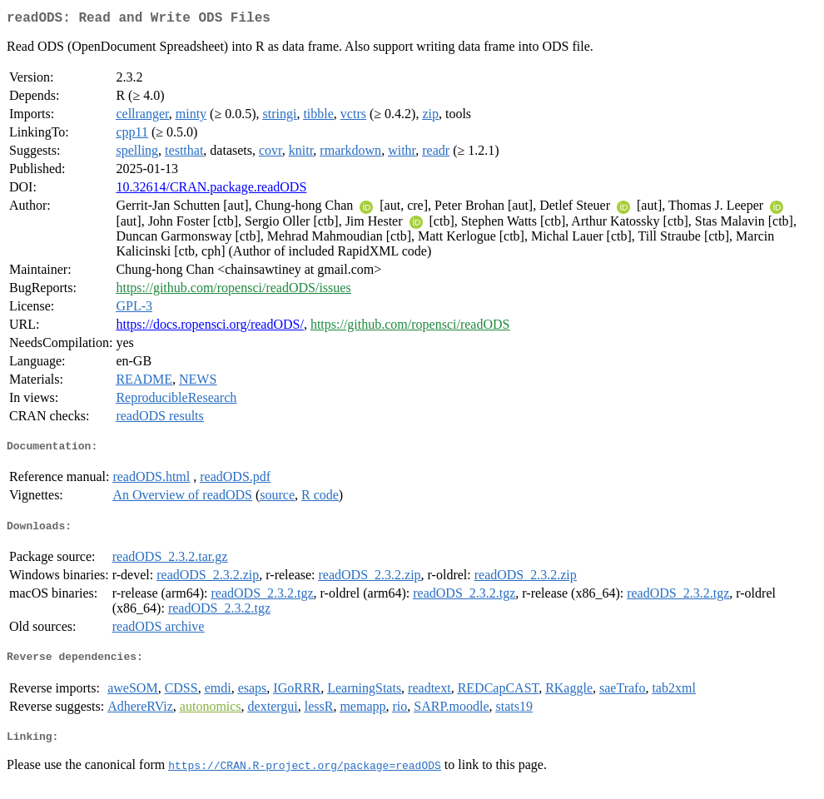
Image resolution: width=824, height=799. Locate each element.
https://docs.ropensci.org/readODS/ (209, 327)
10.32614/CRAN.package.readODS (211, 190)
